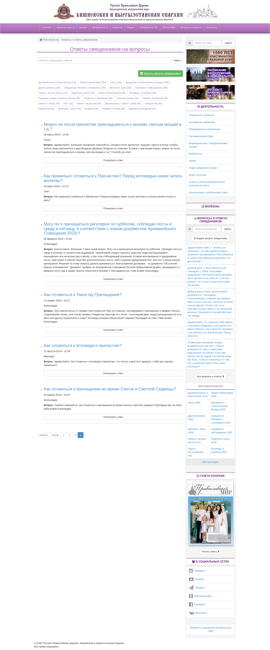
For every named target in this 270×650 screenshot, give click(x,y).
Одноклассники (200, 596)
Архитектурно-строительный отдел (208, 192)
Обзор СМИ (169, 27)
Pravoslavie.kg (49, 39)
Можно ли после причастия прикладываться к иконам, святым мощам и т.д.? (112, 126)
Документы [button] (99, 27)
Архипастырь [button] (65, 27)
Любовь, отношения (155, 98)
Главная (46, 27)
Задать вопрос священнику (210, 238)
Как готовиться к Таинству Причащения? (82, 294)
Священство (153, 103)
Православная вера (93, 82)
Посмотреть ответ (113, 160)
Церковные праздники (142, 108)
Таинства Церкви (127, 98)
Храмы (83, 27)
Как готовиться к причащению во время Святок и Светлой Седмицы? (110, 389)
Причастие (46, 108)
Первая (43, 435)
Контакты (212, 27)
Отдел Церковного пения (203, 167)
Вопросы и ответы (191, 27)
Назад (55, 435)
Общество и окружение (98, 98)
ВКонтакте (198, 612)
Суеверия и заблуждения (151, 87)
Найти (177, 60)
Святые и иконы (49, 103)
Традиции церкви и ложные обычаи (59, 98)
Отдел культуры (198, 175)
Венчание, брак (121, 87)
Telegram (197, 587)
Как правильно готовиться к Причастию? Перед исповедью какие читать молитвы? (113, 178)
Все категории (211, 462)
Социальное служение (201, 115)
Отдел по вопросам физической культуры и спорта (207, 184)
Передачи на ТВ (148, 27)
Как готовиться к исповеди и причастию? (83, 345)
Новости (117, 27)
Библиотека (195, 153)
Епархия (91, 108)
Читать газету (210, 551)
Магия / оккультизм (89, 103)
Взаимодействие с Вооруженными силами (208, 145)
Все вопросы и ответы (210, 376)
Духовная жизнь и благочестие (57, 82)
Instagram (197, 570)
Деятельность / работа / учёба (123, 103)
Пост (68, 103)
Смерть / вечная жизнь (53, 93)
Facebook (197, 604)
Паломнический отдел (201, 136)
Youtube (196, 579)
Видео (130, 27)
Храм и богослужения (112, 93)
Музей (192, 160)
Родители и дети (83, 93)
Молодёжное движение (202, 122)
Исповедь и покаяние (142, 93)
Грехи (116, 82)
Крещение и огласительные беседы (147, 82)
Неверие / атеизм (113, 108)
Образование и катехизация (204, 129)
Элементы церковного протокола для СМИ (210, 629)
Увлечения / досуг (69, 108)
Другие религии (49, 87)
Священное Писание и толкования (85, 87)
